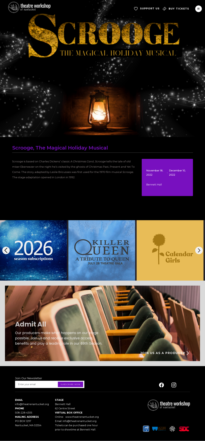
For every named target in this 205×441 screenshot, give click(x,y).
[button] (198, 8)
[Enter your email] (49, 384)
